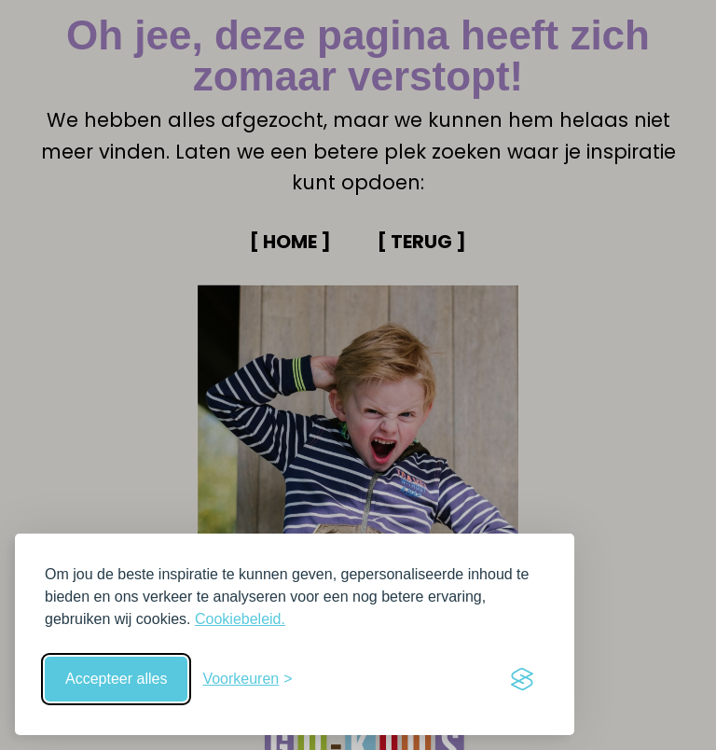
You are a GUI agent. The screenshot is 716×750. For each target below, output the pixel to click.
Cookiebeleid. (240, 619)
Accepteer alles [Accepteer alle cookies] (116, 679)
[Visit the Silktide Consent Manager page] (522, 679)
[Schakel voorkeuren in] (247, 679)
